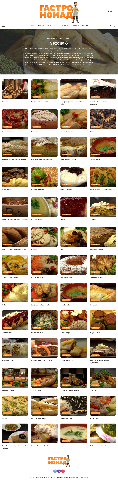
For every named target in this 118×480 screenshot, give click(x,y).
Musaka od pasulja (38, 277)
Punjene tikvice (95, 333)
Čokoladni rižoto (66, 189)
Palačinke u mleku (96, 249)
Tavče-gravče (36, 390)
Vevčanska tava (37, 333)
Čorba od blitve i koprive (99, 446)
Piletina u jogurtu (37, 189)
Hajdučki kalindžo (67, 360)
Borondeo (35, 132)
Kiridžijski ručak (37, 219)
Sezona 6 (8, 96)
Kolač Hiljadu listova (39, 418)
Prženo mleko (7, 333)
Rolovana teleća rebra (10, 277)
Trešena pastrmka (9, 390)
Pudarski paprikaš (67, 132)
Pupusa (34, 249)
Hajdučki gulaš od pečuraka (70, 390)
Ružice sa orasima (9, 132)
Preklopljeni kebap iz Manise (42, 102)
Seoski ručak (95, 418)
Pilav (62, 249)
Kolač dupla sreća (8, 360)
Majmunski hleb (66, 277)
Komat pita (94, 305)
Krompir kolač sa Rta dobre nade (44, 446)
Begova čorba (65, 446)
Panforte (5, 102)
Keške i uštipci (65, 333)
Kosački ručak (95, 159)
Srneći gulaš (6, 189)
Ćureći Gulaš (94, 390)
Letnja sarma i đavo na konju (42, 305)
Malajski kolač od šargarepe (42, 360)
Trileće (63, 219)
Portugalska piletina (97, 277)
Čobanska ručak (66, 418)
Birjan (92, 132)
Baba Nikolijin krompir (68, 159)
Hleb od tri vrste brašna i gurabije (15, 249)
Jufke (4, 305)
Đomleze (5, 418)
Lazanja (93, 219)
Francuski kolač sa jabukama (42, 159)
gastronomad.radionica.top (38, 477)
